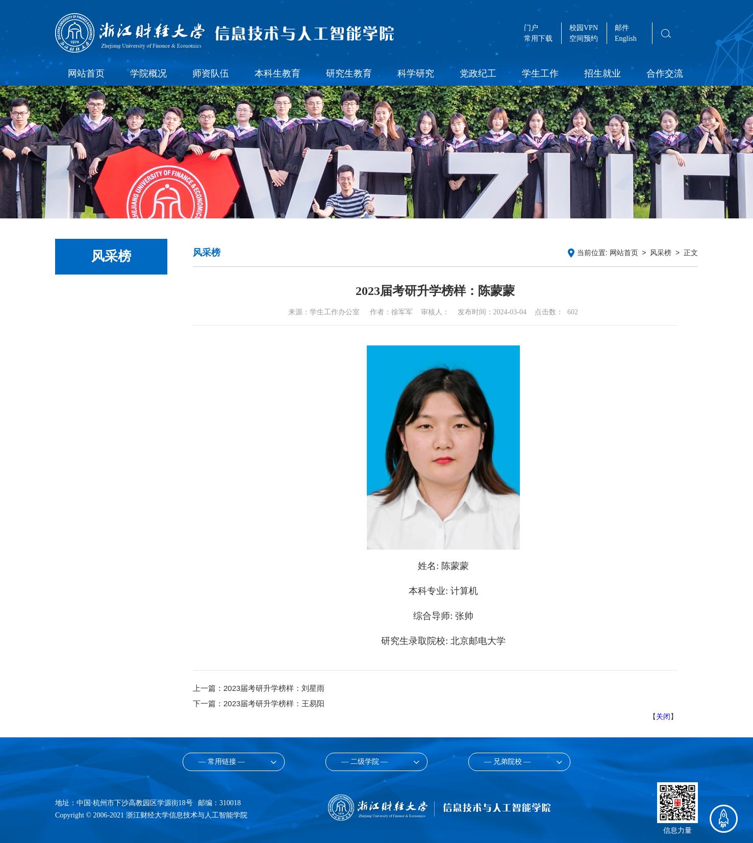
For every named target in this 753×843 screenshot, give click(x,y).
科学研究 (415, 73)
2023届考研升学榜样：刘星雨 (273, 688)
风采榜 (660, 253)
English (626, 38)
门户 (531, 28)
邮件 (622, 28)
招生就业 (602, 73)
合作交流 (664, 73)
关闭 (663, 716)
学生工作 (540, 73)
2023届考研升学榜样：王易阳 (273, 703)
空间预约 (583, 38)
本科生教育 (277, 73)
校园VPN (583, 28)
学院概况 (148, 73)
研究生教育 (349, 73)
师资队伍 (210, 73)
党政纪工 (478, 73)
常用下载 (538, 38)
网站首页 (86, 73)
